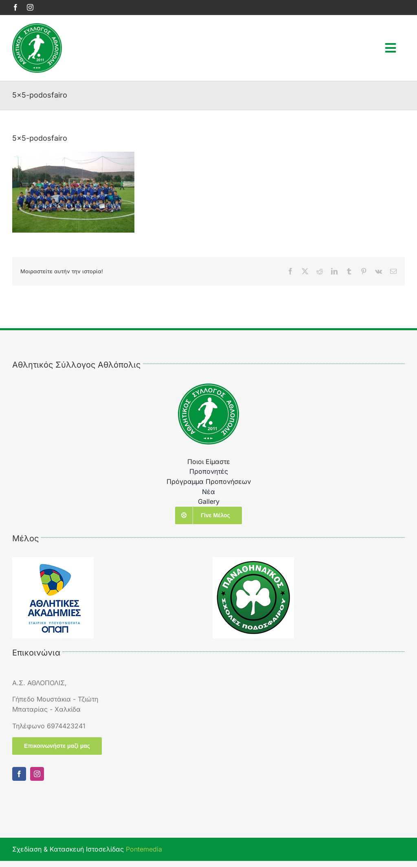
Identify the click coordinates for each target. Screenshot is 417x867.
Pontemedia (144, 849)
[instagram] (30, 7)
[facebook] (15, 7)
